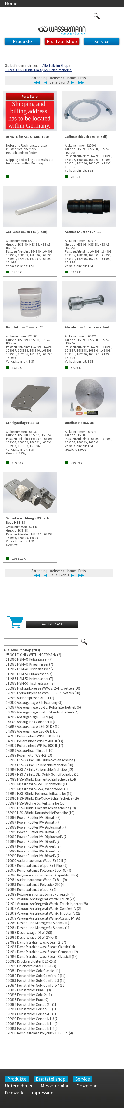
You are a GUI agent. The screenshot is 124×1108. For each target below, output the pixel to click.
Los (84, 642)
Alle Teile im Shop (55, 65)
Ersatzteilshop (62, 41)
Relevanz (57, 78)
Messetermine (55, 1086)
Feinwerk (14, 1092)
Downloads (87, 1086)
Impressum (41, 1092)
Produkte (22, 41)
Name (71, 78)
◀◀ (37, 82)
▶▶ (81, 82)
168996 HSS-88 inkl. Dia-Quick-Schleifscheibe (38, 70)
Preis (82, 78)
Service (101, 41)
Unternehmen (19, 1086)
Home (11, 3)
